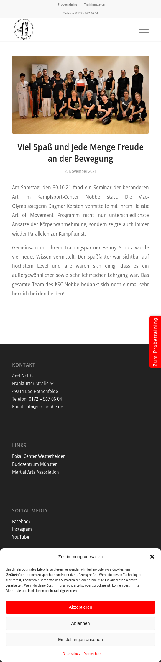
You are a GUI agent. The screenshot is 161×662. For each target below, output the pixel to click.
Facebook (21, 521)
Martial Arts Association (35, 472)
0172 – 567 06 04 (45, 399)
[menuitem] (67, 4)
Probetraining (67, 4)
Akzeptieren (80, 607)
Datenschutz (71, 653)
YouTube (20, 537)
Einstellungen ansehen (80, 639)
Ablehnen (80, 623)
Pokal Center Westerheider (38, 456)
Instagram (22, 529)
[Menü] (141, 29)
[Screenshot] (66, 29)
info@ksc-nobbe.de (44, 406)
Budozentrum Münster (34, 464)
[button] (152, 557)
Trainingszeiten (95, 4)
